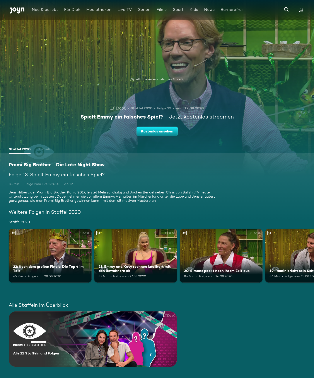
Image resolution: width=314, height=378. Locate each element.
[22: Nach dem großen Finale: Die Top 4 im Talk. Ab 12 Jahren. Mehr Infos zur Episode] (50, 256)
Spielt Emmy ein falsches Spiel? (157, 79)
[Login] (301, 10)
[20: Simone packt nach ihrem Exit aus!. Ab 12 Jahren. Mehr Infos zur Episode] (221, 256)
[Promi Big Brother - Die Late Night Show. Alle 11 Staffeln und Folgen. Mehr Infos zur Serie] (93, 339)
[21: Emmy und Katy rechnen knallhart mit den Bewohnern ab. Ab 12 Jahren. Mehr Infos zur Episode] (135, 256)
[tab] (19, 150)
